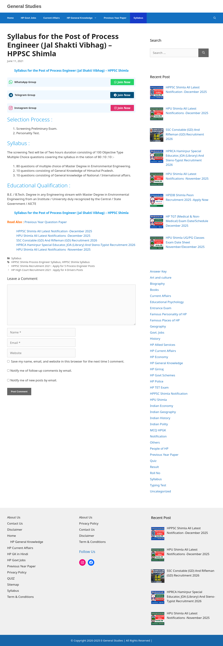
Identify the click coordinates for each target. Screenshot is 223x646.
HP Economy (159, 357)
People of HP (159, 448)
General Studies (24, 6)
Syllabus (138, 18)
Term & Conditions (20, 597)
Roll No (155, 473)
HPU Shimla (158, 400)
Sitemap (13, 584)
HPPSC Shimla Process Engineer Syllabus (36, 262)
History (155, 338)
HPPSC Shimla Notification (168, 393)
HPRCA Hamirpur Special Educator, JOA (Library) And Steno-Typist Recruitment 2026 (75, 245)
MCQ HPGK (158, 430)
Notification (158, 436)
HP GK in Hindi (17, 554)
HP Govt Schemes (162, 375)
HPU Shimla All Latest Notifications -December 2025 (53, 236)
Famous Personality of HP (168, 314)
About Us (13, 517)
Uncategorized (160, 491)
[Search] (203, 53)
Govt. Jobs (157, 332)
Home (10, 18)
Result (154, 467)
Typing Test (158, 485)
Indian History (160, 418)
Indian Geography (163, 412)
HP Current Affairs (163, 351)
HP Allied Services (162, 345)
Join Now (122, 82)
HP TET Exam (159, 387)
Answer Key (158, 271)
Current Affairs (51, 18)
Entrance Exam (160, 308)
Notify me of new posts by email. (33, 380)
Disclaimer (14, 529)
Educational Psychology (167, 302)
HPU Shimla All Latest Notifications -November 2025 (53, 249)
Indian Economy (161, 406)
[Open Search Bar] (214, 18)
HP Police (156, 381)
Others (155, 442)
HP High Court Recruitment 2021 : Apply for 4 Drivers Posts (47, 270)
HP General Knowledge (83, 18)
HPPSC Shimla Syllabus (76, 262)
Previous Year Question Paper (45, 222)
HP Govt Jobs (28, 18)
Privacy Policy (16, 572)
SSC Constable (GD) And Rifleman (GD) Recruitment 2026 (56, 240)
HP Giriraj (157, 369)
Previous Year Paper (115, 18)
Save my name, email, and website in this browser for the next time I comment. (67, 361)
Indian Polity (159, 424)
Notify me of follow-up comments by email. (41, 370)
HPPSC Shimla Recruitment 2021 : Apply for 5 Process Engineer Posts (53, 266)
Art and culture (160, 277)
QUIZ (11, 578)
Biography (157, 284)
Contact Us (15, 523)
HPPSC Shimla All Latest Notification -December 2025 (54, 231)
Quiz (153, 461)
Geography (158, 326)
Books (154, 290)
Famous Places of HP (165, 320)
